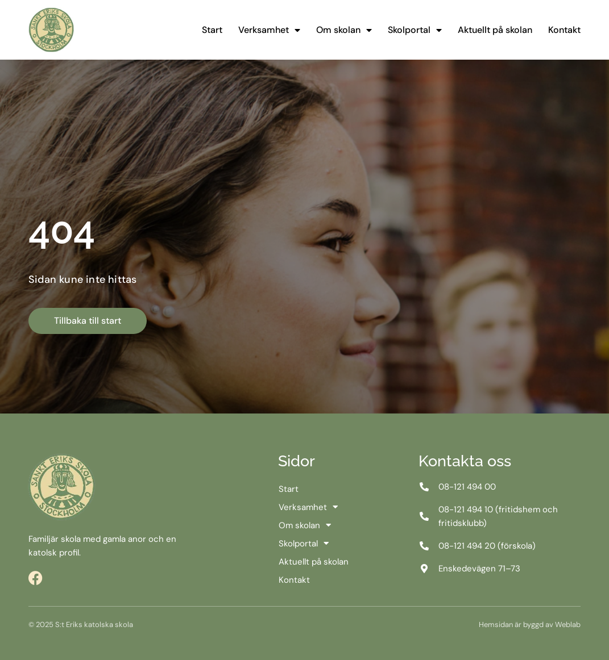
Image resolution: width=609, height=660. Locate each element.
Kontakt (564, 30)
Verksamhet (269, 30)
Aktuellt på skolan (495, 30)
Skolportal (415, 30)
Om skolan (344, 30)
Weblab (568, 624)
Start (212, 30)
